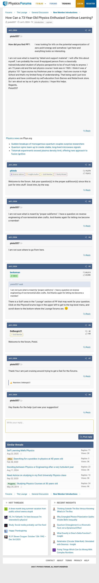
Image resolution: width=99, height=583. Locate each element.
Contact (50, 560)
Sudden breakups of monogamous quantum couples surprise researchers (47, 144)
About (60, 560)
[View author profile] (32, 174)
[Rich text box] (49, 426)
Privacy (78, 560)
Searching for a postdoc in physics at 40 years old (38, 458)
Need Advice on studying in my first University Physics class (36, 475)
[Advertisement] (49, 109)
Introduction (39, 22)
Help (86, 560)
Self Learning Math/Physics (20, 450)
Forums (53, 4)
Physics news (13, 138)
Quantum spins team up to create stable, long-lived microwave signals (46, 147)
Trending (66, 4)
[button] (45, 3)
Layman (49, 22)
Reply (88, 131)
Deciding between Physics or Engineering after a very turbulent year (40, 467)
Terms (68, 560)
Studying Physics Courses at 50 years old (37, 483)
